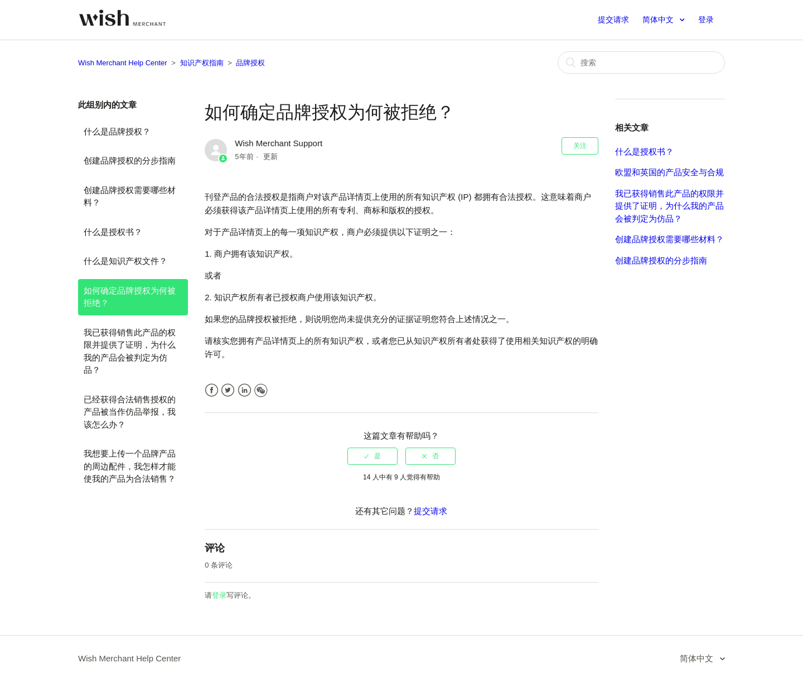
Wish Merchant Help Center (122, 63)
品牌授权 (250, 63)
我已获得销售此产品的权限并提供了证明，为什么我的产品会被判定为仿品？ (130, 351)
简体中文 (659, 19)
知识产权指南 (202, 63)
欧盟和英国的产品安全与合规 (669, 172)
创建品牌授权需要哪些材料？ (130, 196)
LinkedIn (244, 390)
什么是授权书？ (113, 232)
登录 (219, 595)
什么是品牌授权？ (117, 131)
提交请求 (613, 19)
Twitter (228, 390)
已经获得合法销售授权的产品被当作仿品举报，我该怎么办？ (130, 412)
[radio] (372, 456)
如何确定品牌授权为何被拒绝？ (130, 297)
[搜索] (641, 62)
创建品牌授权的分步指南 (130, 160)
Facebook (212, 390)
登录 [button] (706, 19)
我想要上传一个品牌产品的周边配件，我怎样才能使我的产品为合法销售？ (130, 466)
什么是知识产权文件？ (125, 261)
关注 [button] (580, 146)
